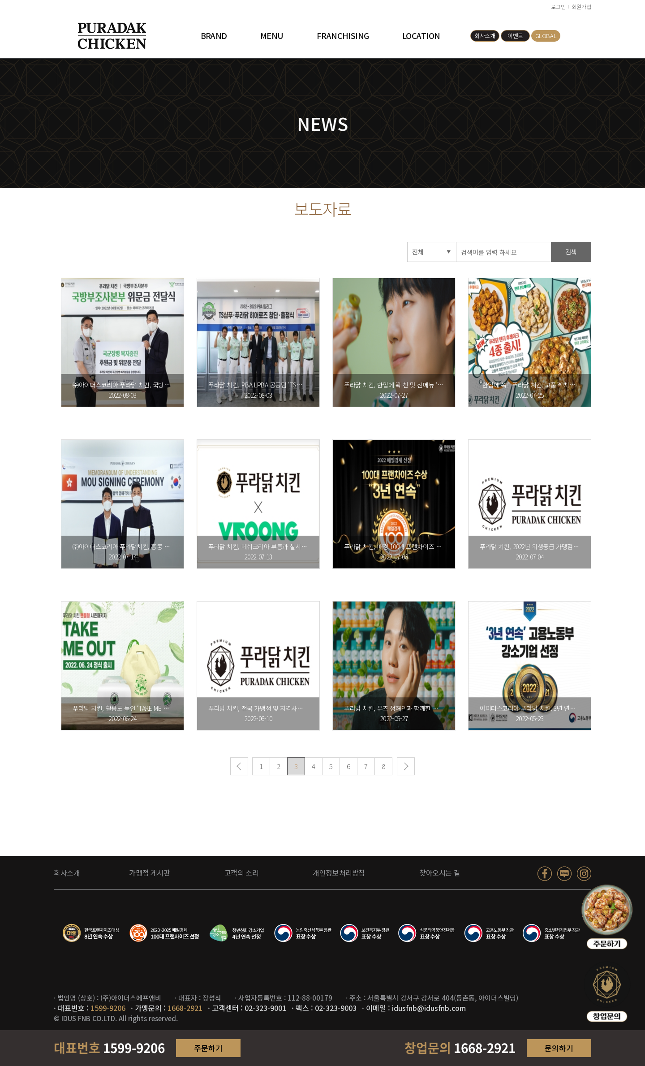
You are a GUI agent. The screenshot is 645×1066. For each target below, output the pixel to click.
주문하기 (208, 1047)
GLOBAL (546, 35)
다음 (406, 768)
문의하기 (559, 1047)
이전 (239, 768)
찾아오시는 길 (439, 872)
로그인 (558, 6)
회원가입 (581, 6)
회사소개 (484, 35)
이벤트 (515, 35)
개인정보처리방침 (339, 872)
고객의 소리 (241, 872)
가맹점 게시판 (149, 872)
